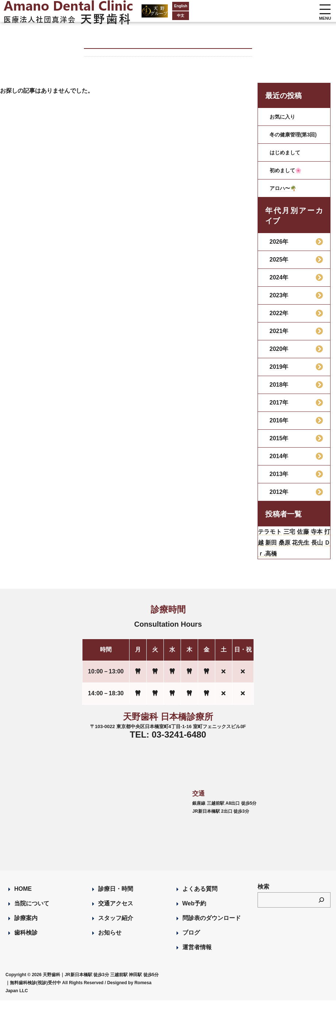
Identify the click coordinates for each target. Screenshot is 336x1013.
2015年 (279, 444)
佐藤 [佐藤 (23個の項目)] (313, 539)
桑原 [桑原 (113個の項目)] (306, 552)
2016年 (279, 426)
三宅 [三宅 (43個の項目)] (296, 539)
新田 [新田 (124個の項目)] (290, 552)
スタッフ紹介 (115, 931)
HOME (23, 901)
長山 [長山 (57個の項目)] (274, 565)
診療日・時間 (115, 901)
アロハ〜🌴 (285, 194)
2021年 (279, 337)
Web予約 (194, 916)
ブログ (191, 945)
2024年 (279, 283)
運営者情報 (197, 960)
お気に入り (284, 116)
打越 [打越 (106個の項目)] (274, 552)
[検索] (321, 913)
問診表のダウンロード (211, 931)
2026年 (279, 247)
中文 (146, 15)
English (145, 6)
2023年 (279, 301)
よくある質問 (199, 901)
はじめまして (287, 158)
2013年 (279, 480)
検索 (263, 899)
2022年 (279, 319)
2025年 (279, 265)
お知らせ (109, 945)
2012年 (279, 498)
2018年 (279, 390)
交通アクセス (115, 916)
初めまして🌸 (288, 176)
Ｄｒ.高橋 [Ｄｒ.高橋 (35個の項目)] (298, 565)
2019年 (279, 373)
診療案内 (26, 931)
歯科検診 (26, 945)
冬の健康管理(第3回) (294, 137)
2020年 (279, 355)
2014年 (279, 462)
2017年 (279, 408)
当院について (31, 916)
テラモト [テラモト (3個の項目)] (273, 539)
